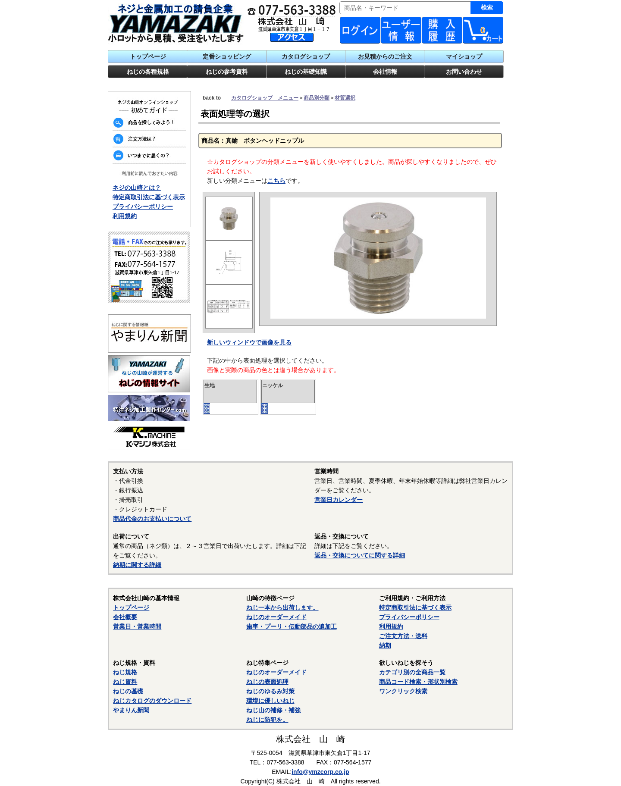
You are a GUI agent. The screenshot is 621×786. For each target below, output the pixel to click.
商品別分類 (316, 98)
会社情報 (385, 71)
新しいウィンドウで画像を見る (249, 342)
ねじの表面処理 (267, 681)
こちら (276, 180)
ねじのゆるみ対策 (270, 691)
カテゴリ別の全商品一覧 (412, 672)
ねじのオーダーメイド (276, 617)
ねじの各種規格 (148, 71)
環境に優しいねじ (270, 700)
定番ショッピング (227, 56)
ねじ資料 (125, 681)
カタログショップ (306, 56)
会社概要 (125, 617)
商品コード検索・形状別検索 (418, 681)
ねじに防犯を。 (267, 719)
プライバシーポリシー (143, 206)
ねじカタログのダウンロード (152, 700)
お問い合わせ (464, 71)
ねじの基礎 (128, 691)
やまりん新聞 (131, 710)
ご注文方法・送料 (403, 636)
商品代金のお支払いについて (152, 518)
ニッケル (272, 385)
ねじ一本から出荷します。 (282, 607)
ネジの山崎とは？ (137, 187)
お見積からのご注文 (385, 56)
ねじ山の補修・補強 (273, 710)
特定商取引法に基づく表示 (149, 197)
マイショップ (464, 56)
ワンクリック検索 (403, 691)
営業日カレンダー (338, 499)
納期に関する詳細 (137, 564)
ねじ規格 (125, 672)
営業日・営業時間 (137, 626)
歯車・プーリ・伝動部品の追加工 (291, 626)
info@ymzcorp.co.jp (320, 771)
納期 (385, 645)
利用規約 (125, 216)
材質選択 (345, 98)
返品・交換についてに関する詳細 (359, 555)
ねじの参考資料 (227, 71)
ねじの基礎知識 (306, 71)
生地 (209, 385)
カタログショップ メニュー (264, 98)
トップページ (148, 56)
